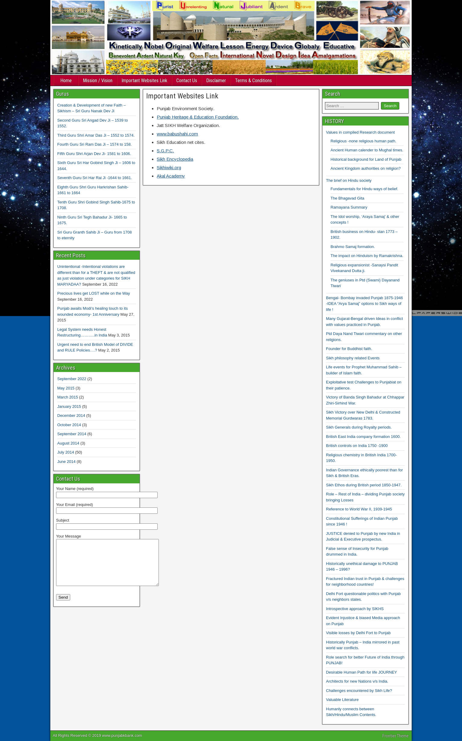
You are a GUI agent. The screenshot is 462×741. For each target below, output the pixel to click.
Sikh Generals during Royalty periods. (359, 427)
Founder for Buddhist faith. (349, 348)
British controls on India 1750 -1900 (357, 445)
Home (66, 80)
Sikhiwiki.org (169, 167)
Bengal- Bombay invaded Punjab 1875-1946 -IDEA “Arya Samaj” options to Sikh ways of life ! (364, 304)
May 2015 (65, 388)
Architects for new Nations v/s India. (357, 681)
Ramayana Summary (349, 207)
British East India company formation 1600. (363, 436)
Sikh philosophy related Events (353, 358)
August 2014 (68, 443)
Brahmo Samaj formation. (353, 246)
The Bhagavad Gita (347, 198)
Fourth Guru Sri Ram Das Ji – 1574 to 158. (94, 144)
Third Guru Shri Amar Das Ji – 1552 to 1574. (96, 135)
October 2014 (69, 425)
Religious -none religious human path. (363, 141)
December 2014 (71, 415)
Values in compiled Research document (360, 132)
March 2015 (67, 397)
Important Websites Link (144, 80)
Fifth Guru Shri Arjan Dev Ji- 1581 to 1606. (94, 153)
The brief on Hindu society (349, 180)
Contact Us (186, 80)
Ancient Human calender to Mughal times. (367, 150)
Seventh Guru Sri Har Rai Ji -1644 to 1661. (94, 177)
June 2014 (66, 461)
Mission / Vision (97, 80)
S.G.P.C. (165, 150)
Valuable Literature (342, 699)
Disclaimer (216, 80)
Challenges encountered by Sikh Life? (359, 690)
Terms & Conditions (253, 80)
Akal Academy (171, 175)
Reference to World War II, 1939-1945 (359, 509)
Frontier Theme (395, 736)
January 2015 (69, 406)
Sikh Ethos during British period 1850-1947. (364, 485)
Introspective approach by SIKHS (355, 608)
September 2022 (71, 379)
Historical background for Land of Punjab (366, 159)
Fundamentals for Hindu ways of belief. (364, 189)
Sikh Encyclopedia (175, 159)
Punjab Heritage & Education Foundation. (198, 116)
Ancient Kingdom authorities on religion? (366, 168)
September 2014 (71, 434)
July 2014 (65, 452)
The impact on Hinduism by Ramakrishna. (367, 255)
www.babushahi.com (177, 133)
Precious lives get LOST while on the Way (93, 293)
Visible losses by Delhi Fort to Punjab (358, 633)
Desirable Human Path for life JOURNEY (361, 672)
